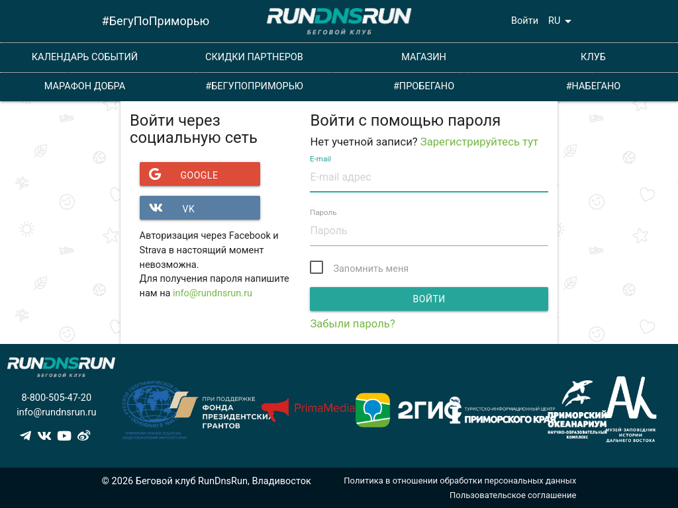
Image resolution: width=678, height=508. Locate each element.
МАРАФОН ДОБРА (84, 86)
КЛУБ (593, 57)
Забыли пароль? (352, 324)
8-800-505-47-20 (56, 397)
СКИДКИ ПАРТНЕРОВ (254, 57)
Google (179, 174)
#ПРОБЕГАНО (423, 86)
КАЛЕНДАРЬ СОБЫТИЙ (85, 57)
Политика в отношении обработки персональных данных (460, 481)
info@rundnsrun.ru (212, 293)
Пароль (323, 213)
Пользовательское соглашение (513, 495)
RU (562, 21)
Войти (524, 20)
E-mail (320, 158)
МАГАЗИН (423, 57)
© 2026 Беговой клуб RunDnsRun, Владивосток (206, 481)
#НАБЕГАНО (593, 86)
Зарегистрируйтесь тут (479, 142)
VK (167, 208)
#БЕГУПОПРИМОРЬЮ (254, 86)
